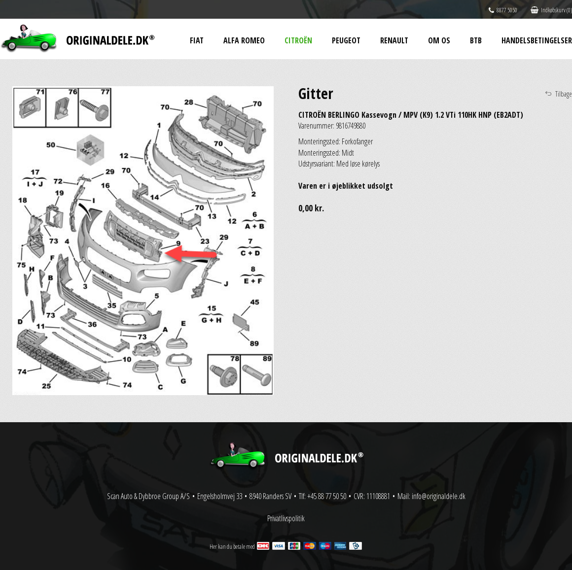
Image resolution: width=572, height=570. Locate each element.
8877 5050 (503, 10)
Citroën (298, 40)
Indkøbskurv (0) (551, 10)
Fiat (197, 40)
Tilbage (563, 94)
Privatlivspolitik (286, 518)
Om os (439, 40)
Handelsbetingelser (536, 40)
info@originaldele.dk (438, 496)
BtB (476, 40)
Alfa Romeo (244, 40)
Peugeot (346, 40)
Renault (394, 40)
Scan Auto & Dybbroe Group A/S (148, 496)
